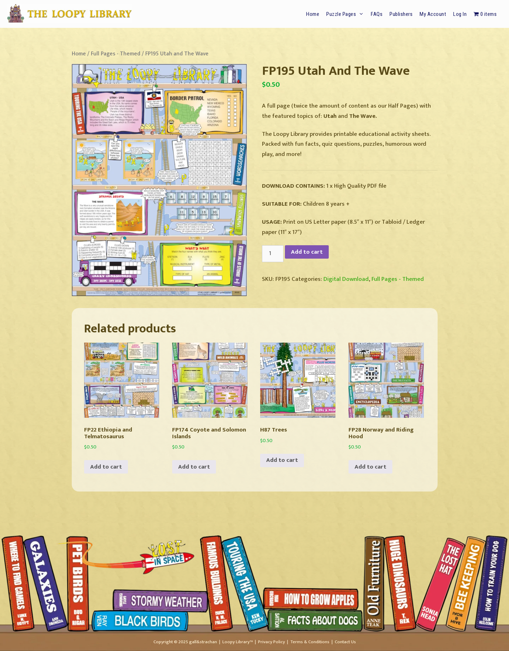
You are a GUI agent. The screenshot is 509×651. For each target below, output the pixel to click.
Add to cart (307, 252)
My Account (433, 14)
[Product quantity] (273, 253)
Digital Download (346, 279)
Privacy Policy (271, 642)
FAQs (376, 14)
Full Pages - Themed (115, 53)
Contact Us (345, 642)
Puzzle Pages (346, 14)
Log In (460, 14)
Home (312, 14)
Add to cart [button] (106, 467)
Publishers (401, 14)
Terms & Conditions (309, 642)
